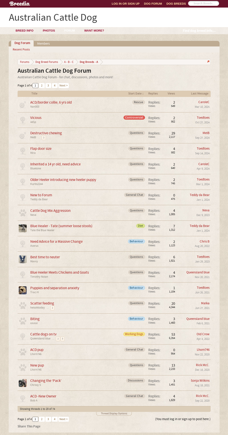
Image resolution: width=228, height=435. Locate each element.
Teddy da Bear (39, 199)
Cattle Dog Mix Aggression (50, 210)
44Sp (33, 122)
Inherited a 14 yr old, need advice (55, 164)
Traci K (34, 292)
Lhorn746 (35, 354)
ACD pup (36, 349)
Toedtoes (203, 118)
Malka (205, 303)
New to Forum (41, 195)
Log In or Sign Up (126, 3)
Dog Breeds (176, 3)
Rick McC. (203, 365)
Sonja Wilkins (200, 381)
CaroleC (204, 102)
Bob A (33, 400)
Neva (33, 215)
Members (43, 44)
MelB (33, 137)
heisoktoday (37, 307)
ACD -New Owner (43, 396)
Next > (63, 86)
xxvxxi (34, 323)
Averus (34, 246)
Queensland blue (198, 272)
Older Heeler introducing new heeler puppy (63, 179)
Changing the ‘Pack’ (45, 380)
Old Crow (203, 334)
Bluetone (35, 168)
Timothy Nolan (39, 277)
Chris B (205, 241)
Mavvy (34, 261)
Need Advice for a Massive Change (56, 241)
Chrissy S (35, 385)
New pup (37, 365)
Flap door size (40, 148)
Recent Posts (21, 50)
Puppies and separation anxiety (54, 288)
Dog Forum (153, 3)
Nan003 (34, 106)
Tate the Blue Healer (42, 230)
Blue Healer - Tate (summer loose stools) (61, 226)
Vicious (35, 117)
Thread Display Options (114, 413)
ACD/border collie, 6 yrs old (51, 102)
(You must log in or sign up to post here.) (183, 419)
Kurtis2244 (36, 184)
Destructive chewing (46, 133)
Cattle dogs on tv (43, 334)
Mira (33, 153)
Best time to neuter (45, 257)
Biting (35, 318)
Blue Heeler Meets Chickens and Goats (59, 272)
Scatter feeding (42, 303)
